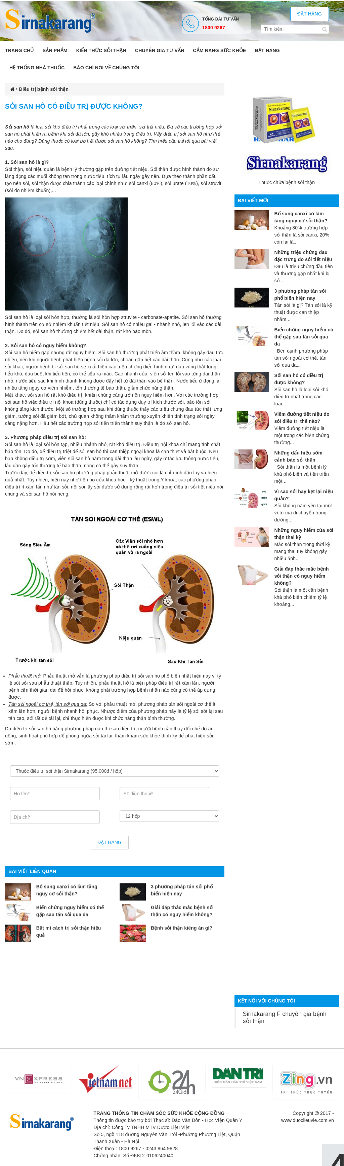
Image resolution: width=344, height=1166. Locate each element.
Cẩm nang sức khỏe (219, 50)
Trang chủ (19, 50)
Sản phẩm (55, 50)
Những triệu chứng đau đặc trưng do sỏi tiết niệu (303, 256)
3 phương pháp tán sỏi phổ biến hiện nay (182, 884)
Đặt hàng (309, 13)
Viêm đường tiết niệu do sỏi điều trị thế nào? (301, 417)
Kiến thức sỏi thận (101, 50)
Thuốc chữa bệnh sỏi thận (286, 182)
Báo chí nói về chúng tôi (106, 67)
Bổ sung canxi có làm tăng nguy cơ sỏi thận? (66, 884)
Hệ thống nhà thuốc (36, 67)
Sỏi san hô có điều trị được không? (298, 379)
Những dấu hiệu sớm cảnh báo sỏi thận (298, 456)
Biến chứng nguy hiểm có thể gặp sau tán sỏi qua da (70, 905)
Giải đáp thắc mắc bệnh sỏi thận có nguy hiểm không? (182, 905)
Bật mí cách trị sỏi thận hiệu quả (68, 925)
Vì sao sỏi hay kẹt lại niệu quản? (303, 495)
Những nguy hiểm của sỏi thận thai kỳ (303, 533)
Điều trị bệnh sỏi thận (44, 89)
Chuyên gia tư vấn (159, 50)
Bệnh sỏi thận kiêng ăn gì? (181, 922)
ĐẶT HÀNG (267, 50)
